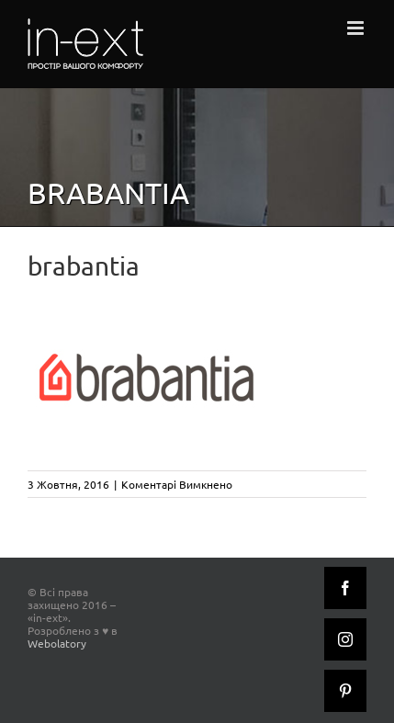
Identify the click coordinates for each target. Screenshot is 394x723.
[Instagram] (345, 639)
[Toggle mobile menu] (356, 28)
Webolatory (57, 643)
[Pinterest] (345, 691)
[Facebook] (345, 588)
